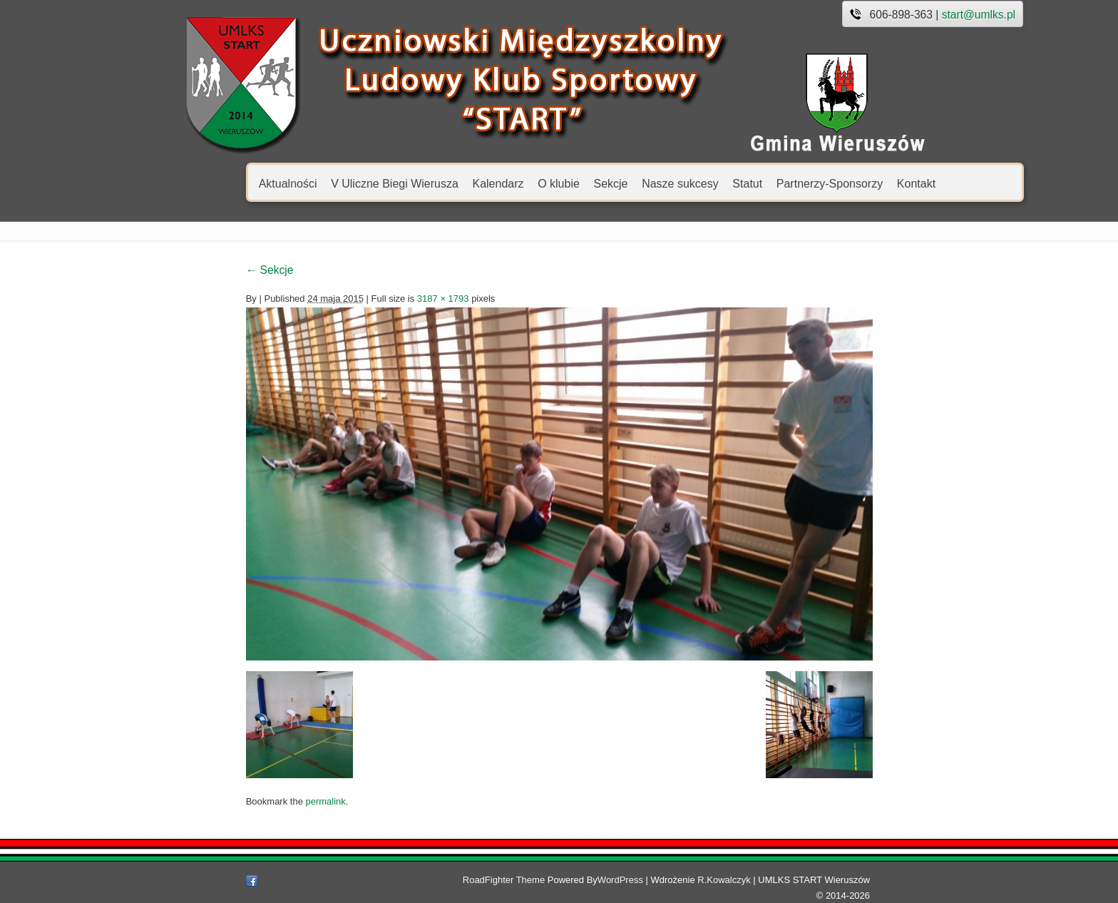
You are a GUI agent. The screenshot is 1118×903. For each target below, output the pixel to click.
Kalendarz (417, 183)
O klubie (478, 183)
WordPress (640, 887)
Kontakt (835, 183)
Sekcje (530, 183)
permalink (245, 809)
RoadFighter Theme (524, 887)
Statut (667, 183)
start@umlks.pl (898, 15)
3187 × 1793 (363, 298)
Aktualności (207, 183)
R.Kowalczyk (744, 887)
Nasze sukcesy (599, 183)
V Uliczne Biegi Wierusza (314, 183)
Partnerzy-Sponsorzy (749, 183)
